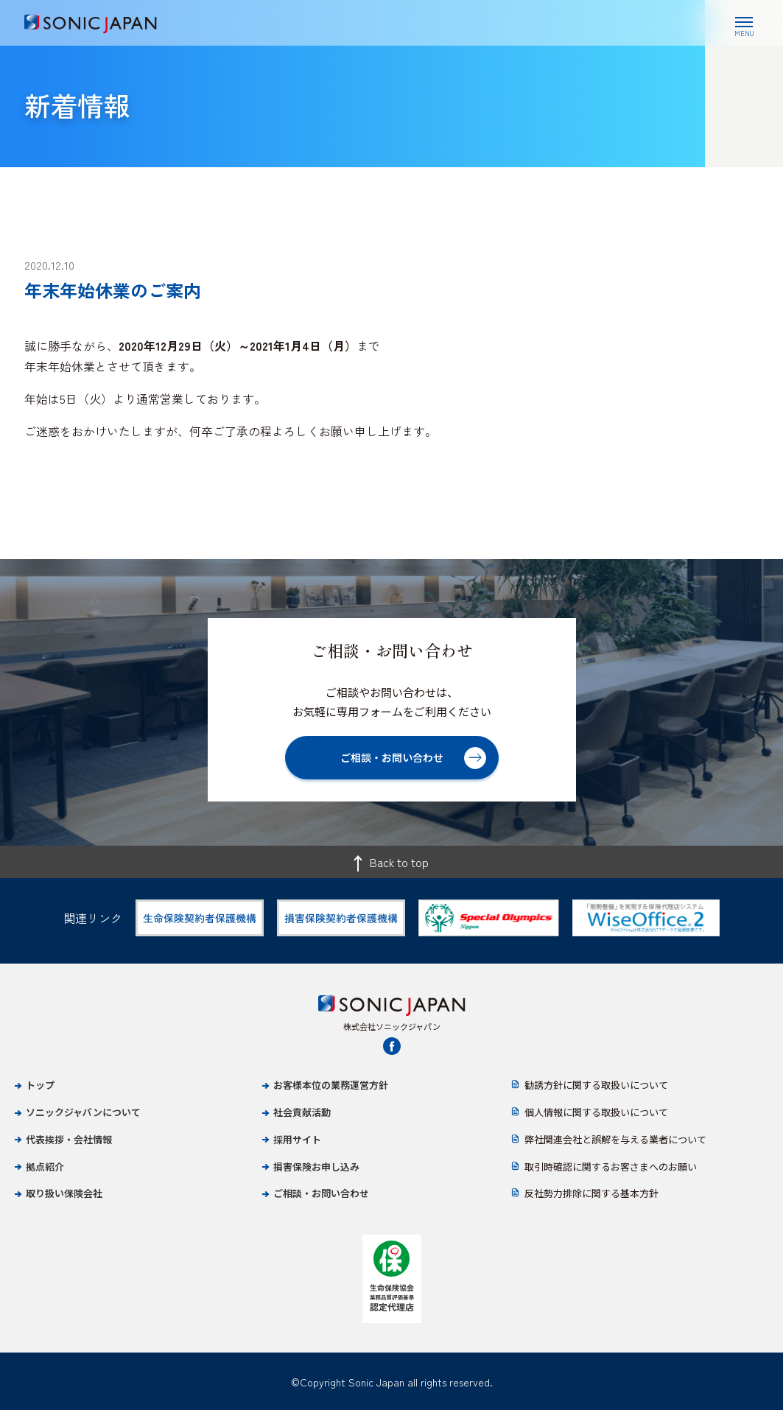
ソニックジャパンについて (83, 1112)
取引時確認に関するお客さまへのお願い (610, 1167)
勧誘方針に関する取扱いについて (596, 1085)
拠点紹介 (45, 1167)
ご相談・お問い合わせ (321, 1193)
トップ (40, 1085)
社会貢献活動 (302, 1112)
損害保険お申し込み (316, 1167)
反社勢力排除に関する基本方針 (591, 1193)
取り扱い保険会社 (64, 1193)
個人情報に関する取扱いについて (596, 1112)
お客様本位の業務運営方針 (330, 1085)
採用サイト (297, 1139)
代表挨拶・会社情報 (69, 1139)
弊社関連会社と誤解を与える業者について (615, 1139)
